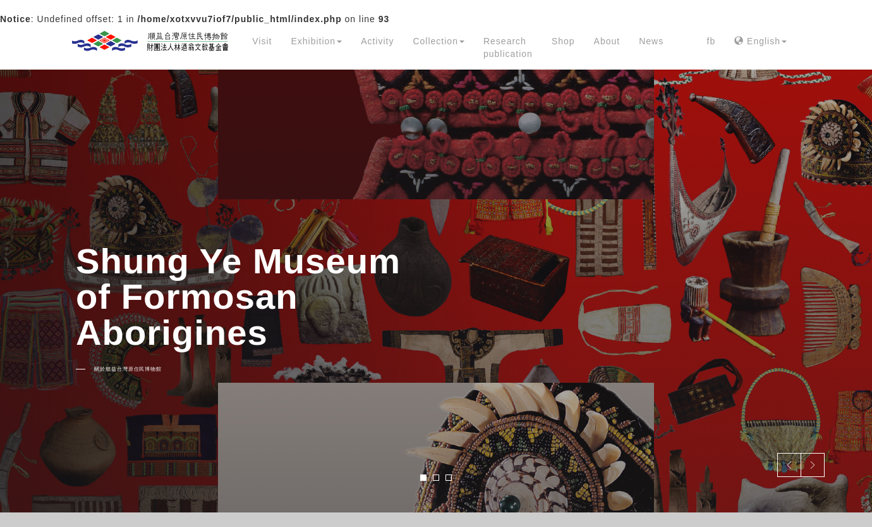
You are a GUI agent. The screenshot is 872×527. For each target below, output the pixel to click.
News (651, 41)
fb (711, 41)
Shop (563, 41)
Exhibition (316, 41)
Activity (377, 41)
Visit (262, 41)
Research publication (508, 47)
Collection (438, 41)
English (760, 41)
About (607, 41)
